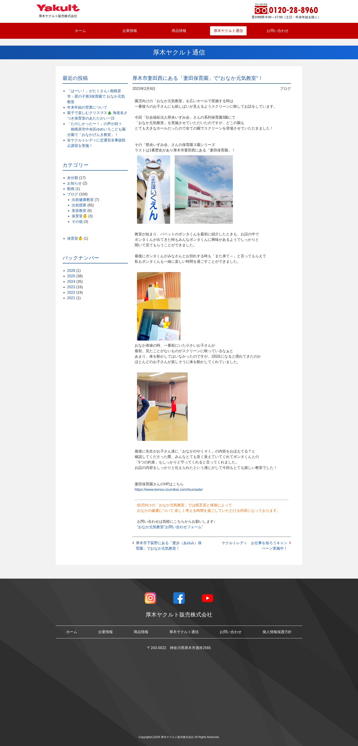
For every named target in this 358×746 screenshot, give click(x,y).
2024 (71, 281)
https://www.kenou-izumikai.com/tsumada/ (169, 489)
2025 (71, 276)
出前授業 (79, 205)
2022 (71, 292)
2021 (71, 298)
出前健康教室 (83, 200)
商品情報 (179, 31)
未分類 (72, 178)
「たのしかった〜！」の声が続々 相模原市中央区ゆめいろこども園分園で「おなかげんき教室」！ (96, 129)
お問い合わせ (278, 31)
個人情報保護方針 (277, 632)
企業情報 (129, 31)
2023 (71, 287)
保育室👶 (79, 216)
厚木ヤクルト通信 (228, 31)
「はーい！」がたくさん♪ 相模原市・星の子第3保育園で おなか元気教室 (96, 96)
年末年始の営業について (87, 107)
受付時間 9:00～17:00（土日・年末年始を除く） (286, 17)
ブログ (72, 194)
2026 (71, 271)
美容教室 (79, 211)
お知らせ (74, 183)
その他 (77, 222)
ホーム (80, 31)
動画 (70, 189)
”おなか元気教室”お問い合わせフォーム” (170, 527)
